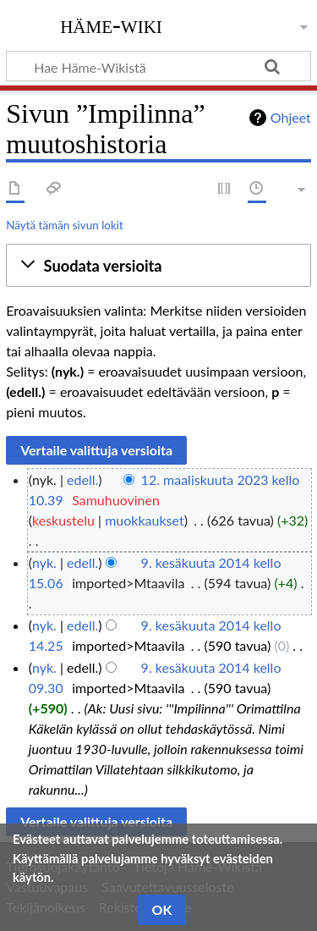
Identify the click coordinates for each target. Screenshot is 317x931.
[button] (158, 265)
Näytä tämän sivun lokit (64, 225)
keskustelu (63, 520)
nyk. (44, 562)
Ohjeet (291, 117)
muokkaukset (144, 520)
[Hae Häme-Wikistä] (158, 66)
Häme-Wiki (111, 24)
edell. (82, 479)
